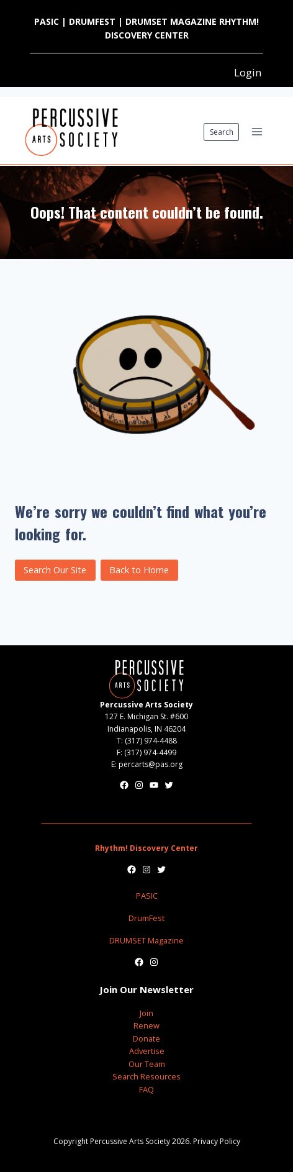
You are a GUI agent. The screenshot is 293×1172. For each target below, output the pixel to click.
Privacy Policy (216, 1141)
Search (221, 132)
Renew (146, 1025)
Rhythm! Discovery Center (146, 848)
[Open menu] (256, 132)
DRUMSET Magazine (146, 940)
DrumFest (146, 918)
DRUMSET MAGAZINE (171, 21)
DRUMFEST (92, 21)
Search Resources (146, 1076)
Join (146, 1013)
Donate (146, 1038)
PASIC (46, 21)
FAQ (146, 1089)
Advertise (147, 1050)
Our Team (146, 1064)
